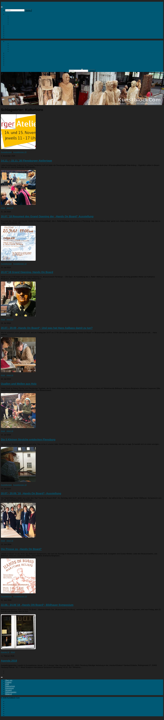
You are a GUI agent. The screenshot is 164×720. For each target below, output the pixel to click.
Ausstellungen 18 (20, 264)
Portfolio (8, 36)
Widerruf (8, 694)
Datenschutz (10, 686)
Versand (8, 690)
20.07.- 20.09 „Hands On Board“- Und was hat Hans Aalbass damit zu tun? (47, 327)
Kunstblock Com (7, 3)
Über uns (8, 680)
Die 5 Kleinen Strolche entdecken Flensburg (28, 439)
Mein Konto (14, 22)
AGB (7, 684)
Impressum (9, 688)
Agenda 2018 (9, 660)
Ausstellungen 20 (20, 152)
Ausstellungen (10, 28)
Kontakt (12, 24)
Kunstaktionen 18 (20, 596)
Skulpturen (14, 16)
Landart (8, 32)
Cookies (8, 682)
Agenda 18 (5, 652)
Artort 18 (10, 208)
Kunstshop (9, 14)
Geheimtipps (10, 34)
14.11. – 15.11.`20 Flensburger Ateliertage (26, 160)
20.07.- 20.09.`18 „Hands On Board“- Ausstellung (31, 493)
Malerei (12, 18)
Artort (7, 26)
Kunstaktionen (10, 30)
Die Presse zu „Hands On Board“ (21, 549)
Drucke (12, 20)
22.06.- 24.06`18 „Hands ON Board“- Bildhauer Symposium (37, 604)
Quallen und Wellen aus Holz (19, 383)
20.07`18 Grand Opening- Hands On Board (27, 272)
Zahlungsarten (10, 692)
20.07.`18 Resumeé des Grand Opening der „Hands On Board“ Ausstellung (47, 216)
